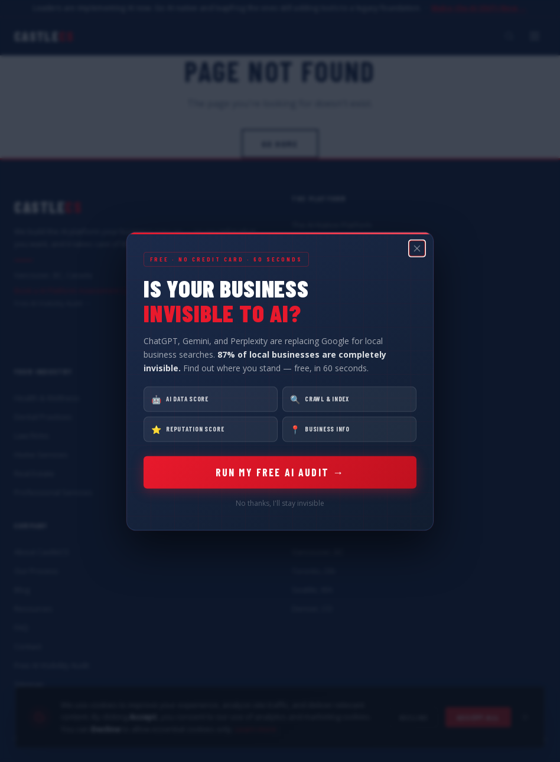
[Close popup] (417, 248)
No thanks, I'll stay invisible (280, 503)
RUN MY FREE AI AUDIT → (280, 472)
